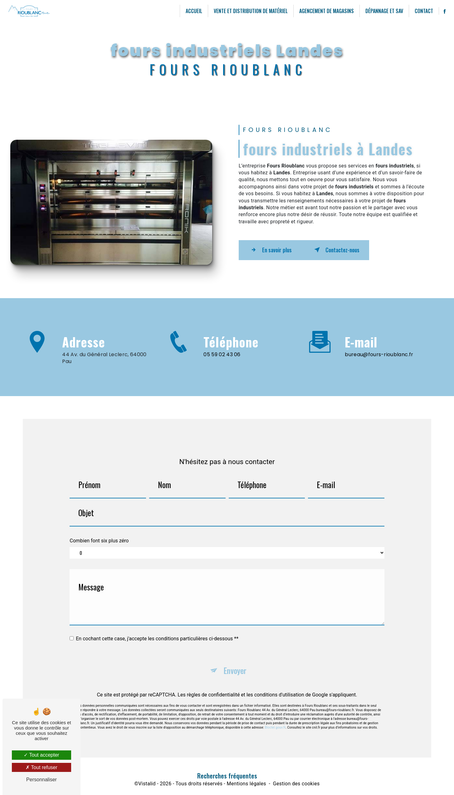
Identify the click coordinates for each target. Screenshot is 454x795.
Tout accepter (41, 755)
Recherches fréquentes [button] (227, 777)
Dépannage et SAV (383, 11)
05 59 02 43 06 (221, 361)
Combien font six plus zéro (99, 533)
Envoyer (235, 664)
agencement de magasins (325, 11)
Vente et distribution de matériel (249, 11)
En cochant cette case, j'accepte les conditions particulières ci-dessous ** (157, 631)
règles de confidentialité (213, 689)
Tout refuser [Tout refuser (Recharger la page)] (41, 767)
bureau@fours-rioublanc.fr (379, 347)
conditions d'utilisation (279, 689)
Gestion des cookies (296, 785)
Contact (422, 11)
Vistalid (147, 785)
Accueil (192, 11)
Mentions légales (246, 785)
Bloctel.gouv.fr (275, 722)
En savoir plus (274, 250)
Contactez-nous (348, 250)
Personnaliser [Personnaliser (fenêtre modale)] (41, 779)
